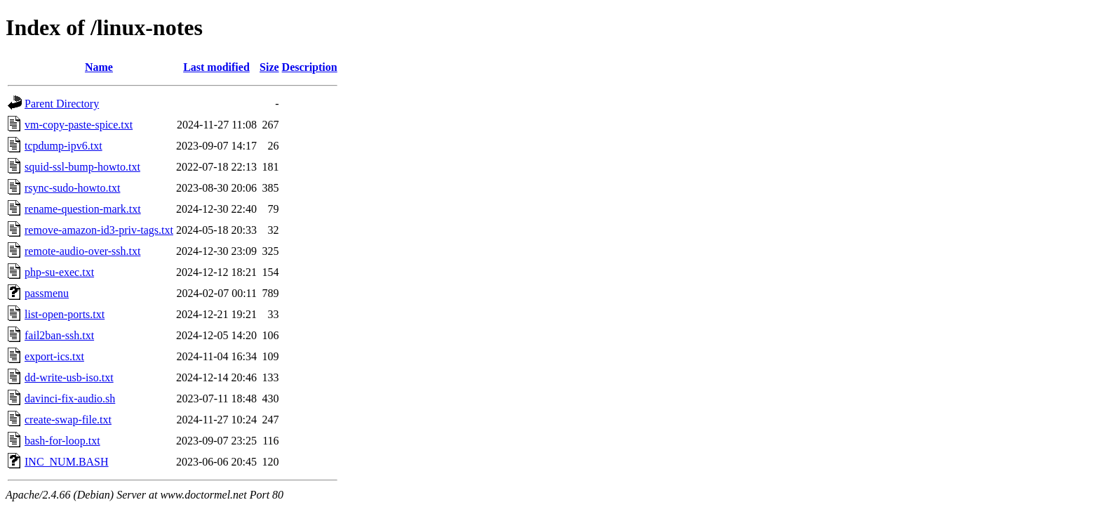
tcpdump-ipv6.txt (63, 146)
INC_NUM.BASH (67, 462)
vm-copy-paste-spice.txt (79, 125)
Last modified (216, 67)
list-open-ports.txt (65, 314)
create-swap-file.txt (68, 420)
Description (309, 67)
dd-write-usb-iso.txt (69, 377)
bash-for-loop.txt (62, 441)
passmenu (47, 293)
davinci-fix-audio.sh (70, 398)
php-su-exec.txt (59, 272)
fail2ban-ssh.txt (59, 335)
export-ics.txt (54, 356)
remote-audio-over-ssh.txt (82, 251)
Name (99, 67)
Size (269, 67)
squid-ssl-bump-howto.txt (82, 167)
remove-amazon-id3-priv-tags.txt (99, 230)
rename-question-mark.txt (83, 209)
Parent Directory (62, 104)
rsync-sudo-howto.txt (72, 188)
